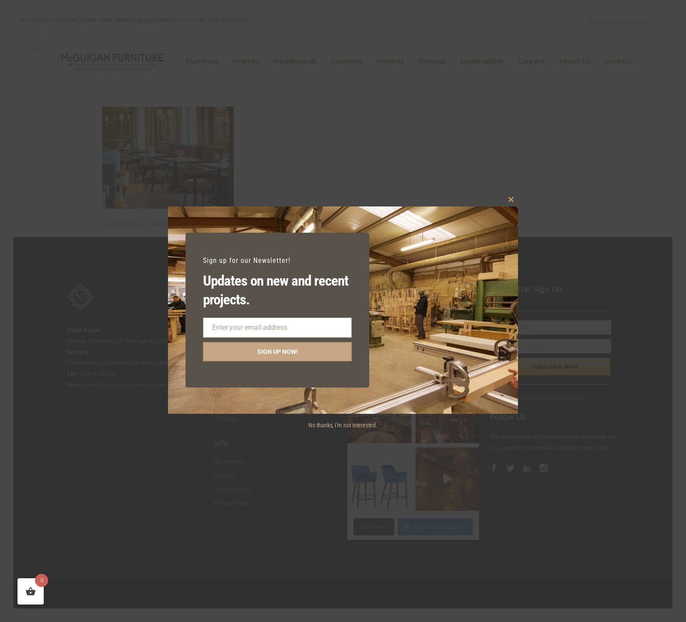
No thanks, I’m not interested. (342, 425)
